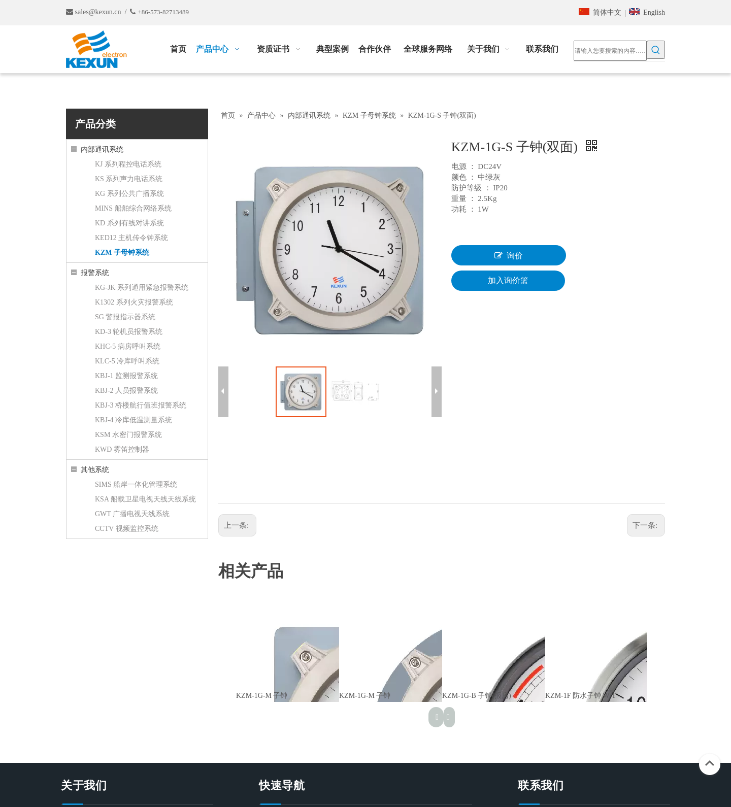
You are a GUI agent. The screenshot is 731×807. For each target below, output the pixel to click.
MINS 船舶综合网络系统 (133, 208)
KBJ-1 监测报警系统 (126, 376)
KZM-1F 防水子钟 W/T (580, 695)
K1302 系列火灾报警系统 (134, 302)
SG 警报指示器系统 (125, 317)
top (709, 763)
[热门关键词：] (656, 50)
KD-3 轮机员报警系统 (128, 331)
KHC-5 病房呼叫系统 (127, 346)
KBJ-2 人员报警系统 (126, 390)
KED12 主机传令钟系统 (131, 238)
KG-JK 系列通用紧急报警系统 (141, 287)
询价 (508, 255)
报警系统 (95, 273)
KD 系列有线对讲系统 (129, 223)
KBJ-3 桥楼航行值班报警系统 (140, 405)
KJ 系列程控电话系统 (128, 164)
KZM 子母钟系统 (122, 252)
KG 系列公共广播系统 (129, 193)
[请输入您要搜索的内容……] (610, 51)
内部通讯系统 (102, 149)
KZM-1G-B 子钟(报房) (476, 695)
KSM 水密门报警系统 (128, 435)
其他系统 (95, 470)
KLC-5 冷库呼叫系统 (127, 361)
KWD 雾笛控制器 (122, 449)
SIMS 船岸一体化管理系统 (136, 484)
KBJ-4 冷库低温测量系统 (133, 420)
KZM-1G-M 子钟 (262, 695)
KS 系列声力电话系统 (128, 179)
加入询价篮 (508, 280)
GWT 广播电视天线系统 (132, 514)
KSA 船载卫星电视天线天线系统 (145, 499)
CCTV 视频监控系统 (126, 528)
